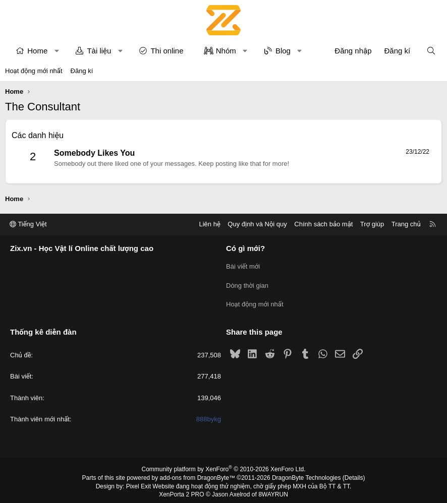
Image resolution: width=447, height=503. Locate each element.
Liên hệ (209, 224)
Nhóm (226, 50)
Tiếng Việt (28, 224)
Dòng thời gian (247, 283)
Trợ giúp (372, 224)
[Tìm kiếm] (431, 50)
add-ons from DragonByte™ (197, 474)
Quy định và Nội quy (257, 224)
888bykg (208, 415)
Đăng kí (82, 71)
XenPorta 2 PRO (181, 491)
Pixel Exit (138, 482)
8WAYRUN (273, 491)
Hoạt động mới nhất (34, 71)
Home (37, 50)
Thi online (166, 50)
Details (354, 474)
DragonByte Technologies (306, 474)
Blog (283, 50)
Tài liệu (99, 50)
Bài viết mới (243, 265)
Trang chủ (406, 224)
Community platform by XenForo (224, 465)
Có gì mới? (245, 248)
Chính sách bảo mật (323, 224)
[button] (57, 50)
